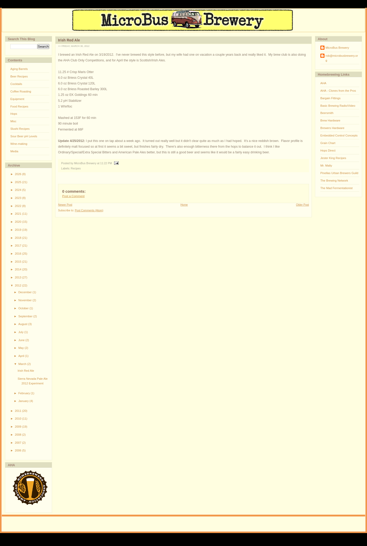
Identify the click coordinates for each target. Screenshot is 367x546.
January (24, 401)
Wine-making (18, 143)
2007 (18, 442)
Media (14, 151)
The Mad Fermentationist (336, 188)
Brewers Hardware (332, 128)
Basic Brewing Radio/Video (337, 105)
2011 (18, 410)
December (25, 292)
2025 (18, 182)
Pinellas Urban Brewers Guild (339, 173)
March (22, 363)
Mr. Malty (326, 165)
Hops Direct (327, 150)
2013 (18, 277)
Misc (13, 121)
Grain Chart (327, 143)
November (25, 300)
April (21, 355)
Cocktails (16, 83)
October (24, 308)
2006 (18, 450)
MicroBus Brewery (337, 47)
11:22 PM (106, 163)
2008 (18, 434)
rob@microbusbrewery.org (342, 58)
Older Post (302, 204)
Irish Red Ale (26, 370)
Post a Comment (73, 196)
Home (184, 204)
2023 (18, 197)
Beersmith (326, 112)
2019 (18, 229)
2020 (18, 221)
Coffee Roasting (20, 91)
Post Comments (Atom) (89, 210)
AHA (323, 83)
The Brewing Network (334, 180)
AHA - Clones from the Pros (338, 90)
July (21, 332)
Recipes (76, 168)
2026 (18, 174)
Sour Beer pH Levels (23, 136)
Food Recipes (19, 106)
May (21, 347)
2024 (18, 189)
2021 (18, 213)
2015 (18, 261)
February (24, 393)
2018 (18, 237)
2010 (18, 418)
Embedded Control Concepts (339, 135)
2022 (18, 205)
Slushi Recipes (20, 128)
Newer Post (65, 204)
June (21, 340)
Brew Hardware (330, 120)
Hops (13, 113)
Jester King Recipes (333, 158)
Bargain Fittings (330, 98)
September (25, 316)
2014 (18, 269)
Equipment (17, 98)
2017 (18, 245)
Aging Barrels (19, 68)
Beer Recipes (19, 76)
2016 (18, 253)
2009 (18, 426)
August (23, 324)
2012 (18, 285)
